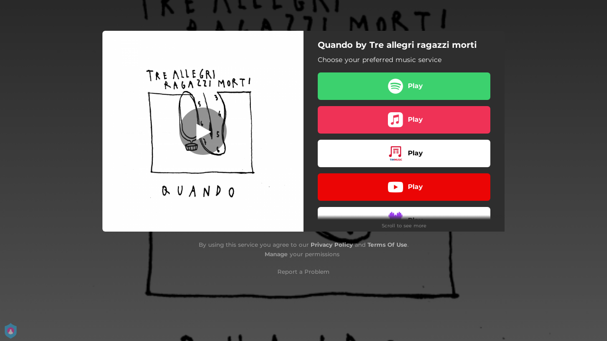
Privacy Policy (332, 244)
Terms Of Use (387, 244)
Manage (276, 254)
